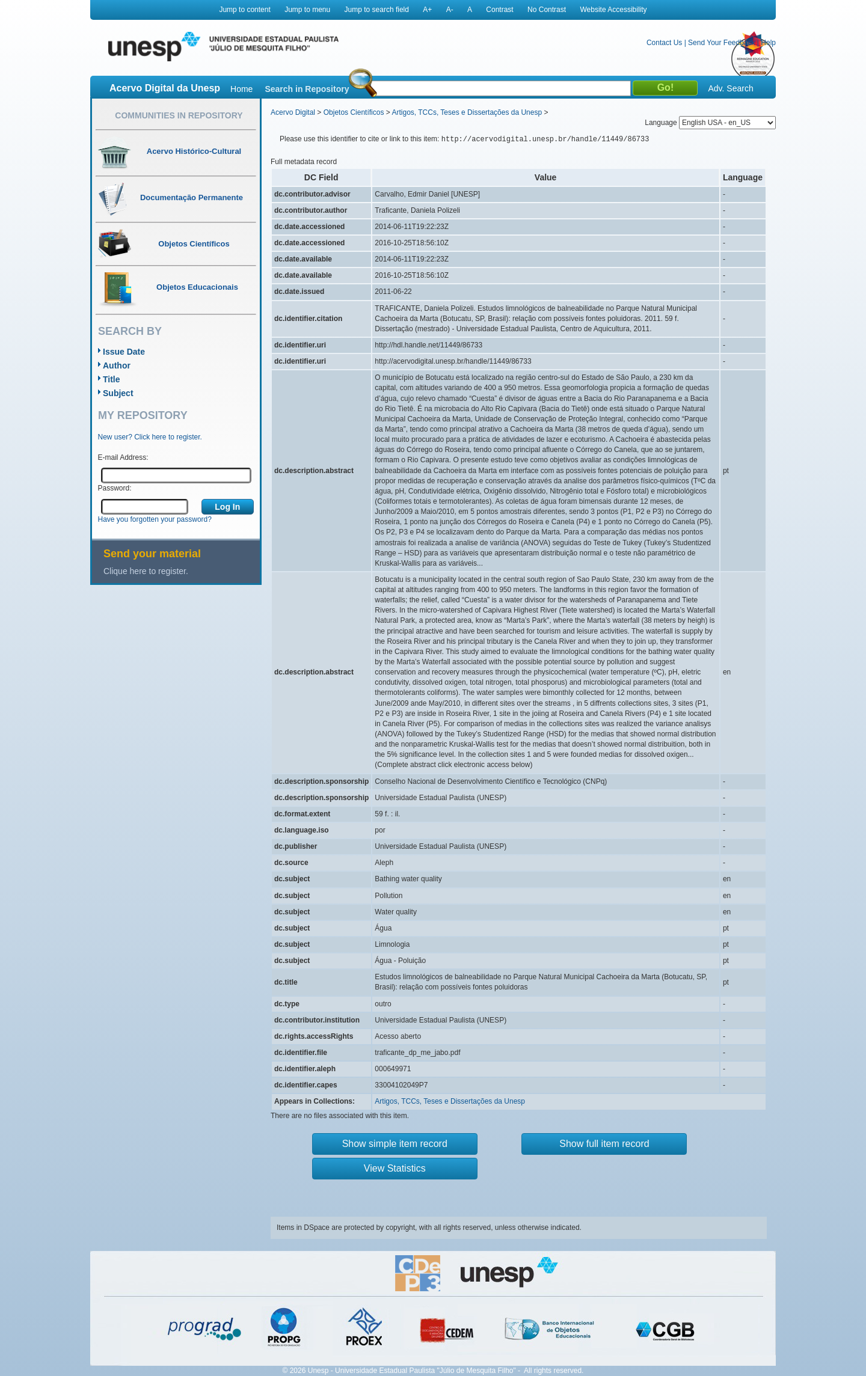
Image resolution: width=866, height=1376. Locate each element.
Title (111, 379)
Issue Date (124, 351)
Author (117, 365)
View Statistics (395, 1168)
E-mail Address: (123, 457)
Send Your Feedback (721, 42)
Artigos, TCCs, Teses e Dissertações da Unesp (467, 112)
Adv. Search (730, 88)
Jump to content (244, 9)
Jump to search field (377, 9)
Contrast (499, 9)
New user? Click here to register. (150, 437)
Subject (118, 393)
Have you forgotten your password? (155, 519)
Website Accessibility (613, 9)
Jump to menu (307, 9)
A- (449, 9)
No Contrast (546, 9)
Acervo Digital (293, 112)
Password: (115, 488)
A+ (427, 9)
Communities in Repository (178, 115)
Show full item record (604, 1144)
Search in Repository (307, 89)
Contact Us (664, 42)
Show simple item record (394, 1144)
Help (768, 42)
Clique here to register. (145, 571)
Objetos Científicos (354, 112)
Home (241, 89)
